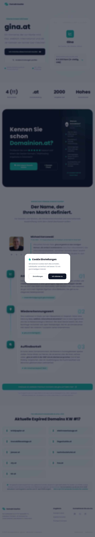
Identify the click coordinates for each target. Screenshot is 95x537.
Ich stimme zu (57, 276)
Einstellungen (38, 276)
